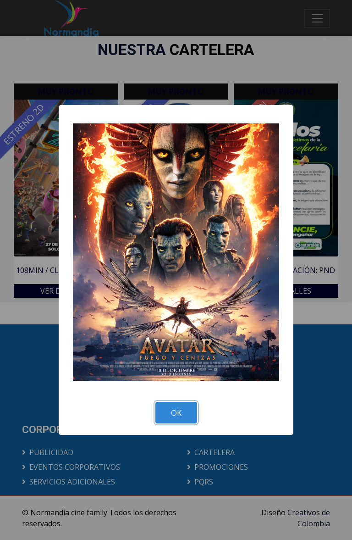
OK (176, 412)
